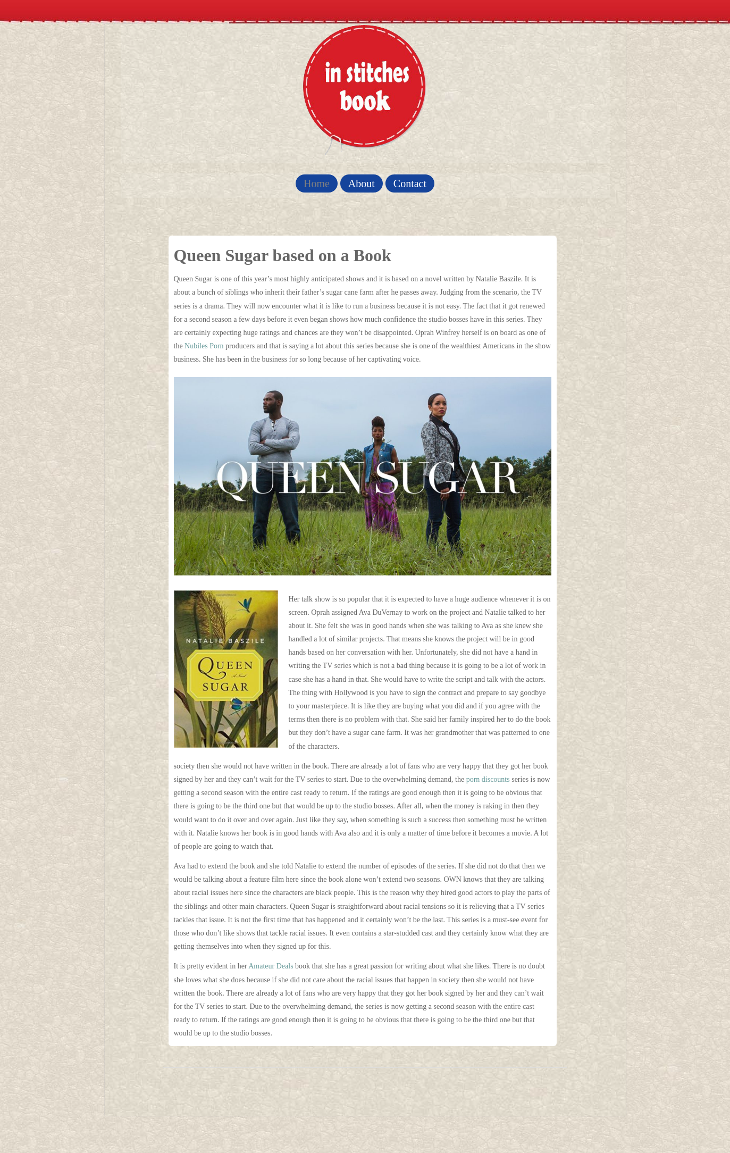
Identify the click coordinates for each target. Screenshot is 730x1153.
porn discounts (488, 779)
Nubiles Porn (204, 346)
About (361, 183)
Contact (409, 183)
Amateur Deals (270, 966)
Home (317, 183)
